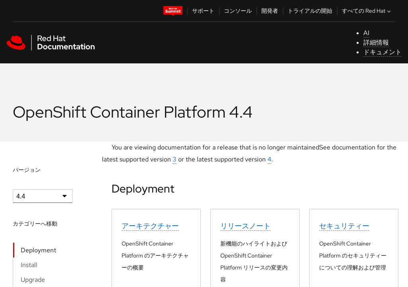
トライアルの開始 (310, 10)
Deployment (38, 250)
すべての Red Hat (367, 10)
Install (29, 265)
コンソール (238, 10)
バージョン (27, 169)
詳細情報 (376, 42)
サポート (203, 10)
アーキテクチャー (150, 225)
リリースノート (245, 225)
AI (366, 33)
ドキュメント (382, 52)
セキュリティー (344, 225)
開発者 (269, 10)
